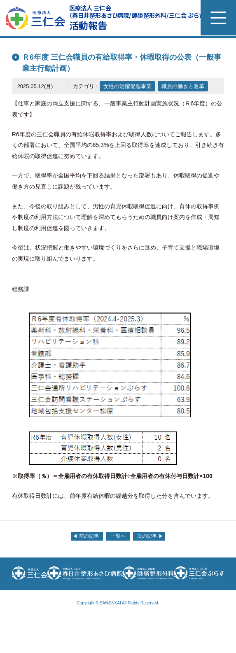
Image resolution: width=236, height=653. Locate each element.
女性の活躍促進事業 (127, 86)
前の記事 (89, 536)
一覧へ (118, 536)
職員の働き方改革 (182, 86)
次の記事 (147, 536)
